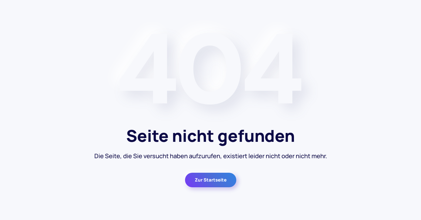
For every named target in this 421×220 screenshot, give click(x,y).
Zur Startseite (211, 180)
